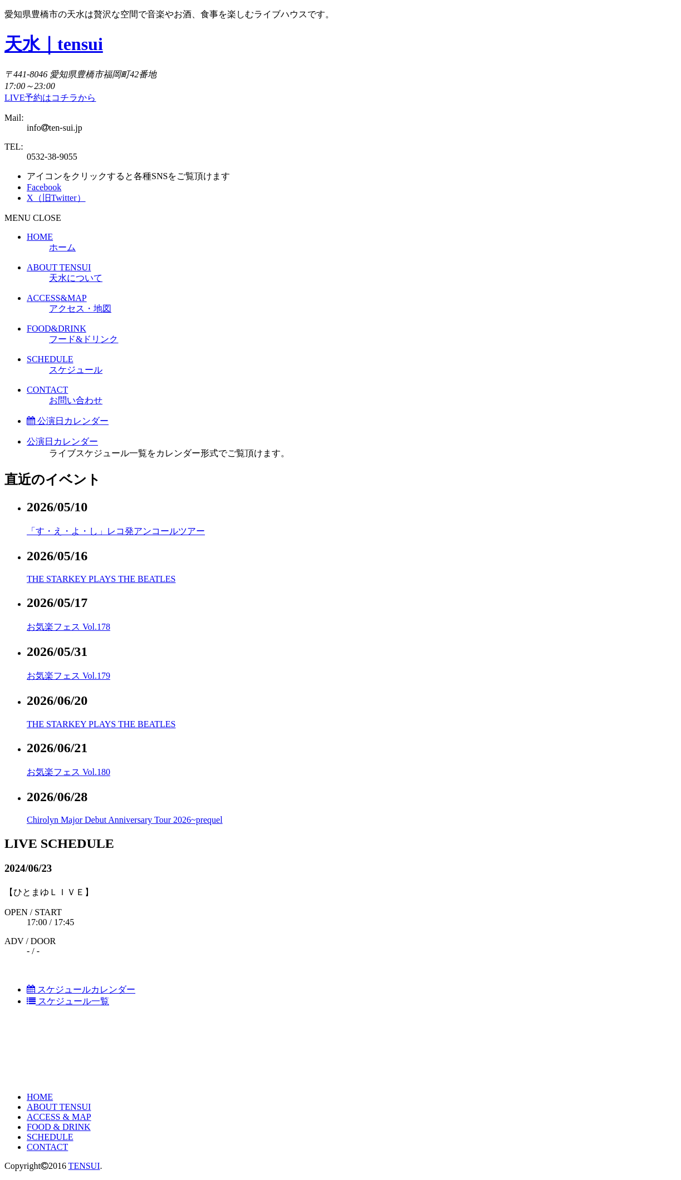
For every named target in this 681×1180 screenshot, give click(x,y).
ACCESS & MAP (59, 1117)
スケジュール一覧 (68, 1001)
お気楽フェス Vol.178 (68, 626)
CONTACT (47, 1147)
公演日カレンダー (68, 421)
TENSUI (84, 1166)
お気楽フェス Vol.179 (68, 675)
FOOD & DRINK (59, 1127)
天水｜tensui (53, 44)
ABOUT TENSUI (59, 1107)
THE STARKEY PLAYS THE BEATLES (101, 579)
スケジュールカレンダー (81, 989)
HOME (40, 1097)
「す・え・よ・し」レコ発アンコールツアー (116, 531)
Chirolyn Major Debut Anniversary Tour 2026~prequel (125, 819)
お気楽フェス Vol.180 (68, 772)
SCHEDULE (50, 1137)
